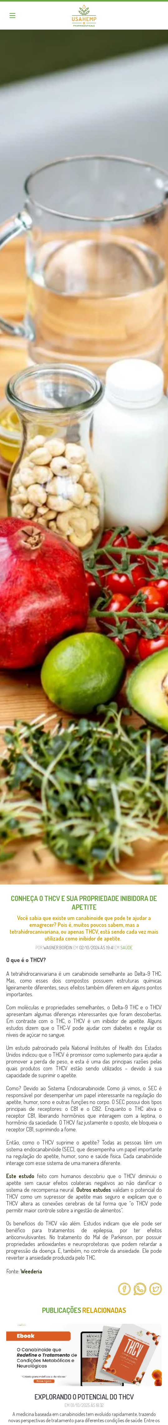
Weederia (31, 1271)
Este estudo (20, 1176)
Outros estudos (93, 1189)
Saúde (126, 947)
